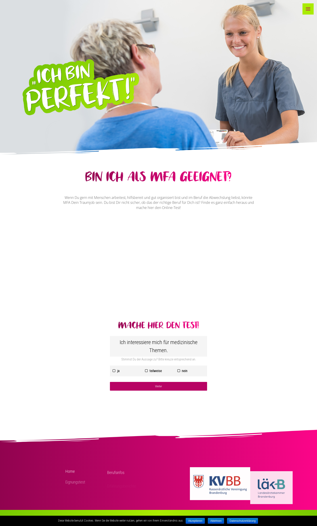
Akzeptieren (195, 520)
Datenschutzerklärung (242, 520)
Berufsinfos (115, 476)
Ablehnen (216, 520)
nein (182, 371)
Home (70, 474)
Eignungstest (75, 486)
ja (116, 371)
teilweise (153, 371)
